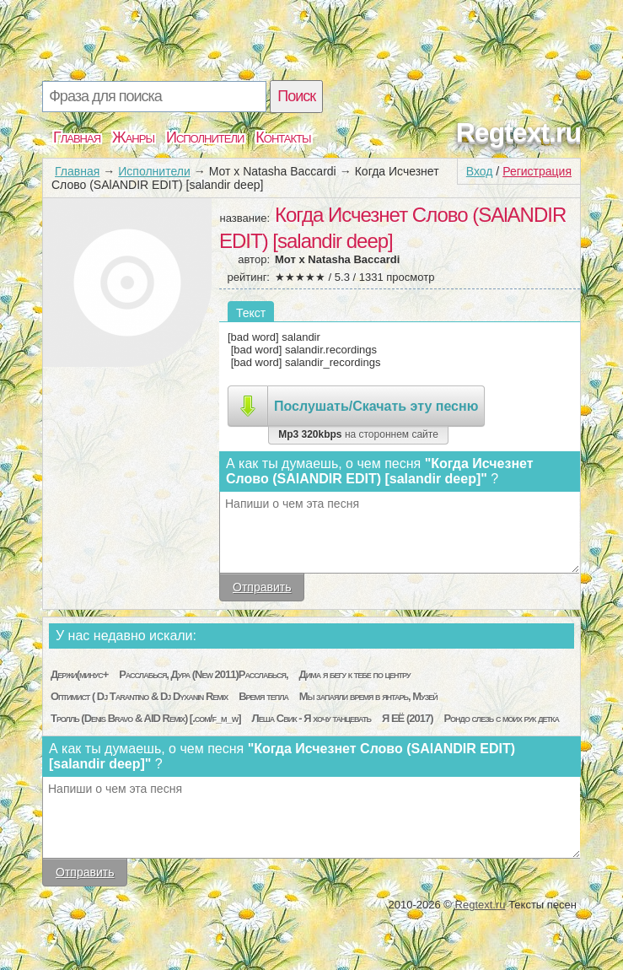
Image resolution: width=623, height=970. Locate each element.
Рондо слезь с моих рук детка (501, 718)
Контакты (282, 137)
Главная (76, 137)
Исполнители (205, 137)
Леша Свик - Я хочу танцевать (312, 718)
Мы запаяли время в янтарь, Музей (368, 696)
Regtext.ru (518, 132)
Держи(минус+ (79, 674)
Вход (479, 171)
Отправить (262, 587)
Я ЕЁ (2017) (407, 718)
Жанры (133, 137)
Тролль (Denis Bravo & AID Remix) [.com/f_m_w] (146, 718)
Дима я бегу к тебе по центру (355, 674)
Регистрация (537, 171)
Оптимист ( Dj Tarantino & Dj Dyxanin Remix (139, 696)
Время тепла (263, 696)
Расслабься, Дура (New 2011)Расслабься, (203, 674)
